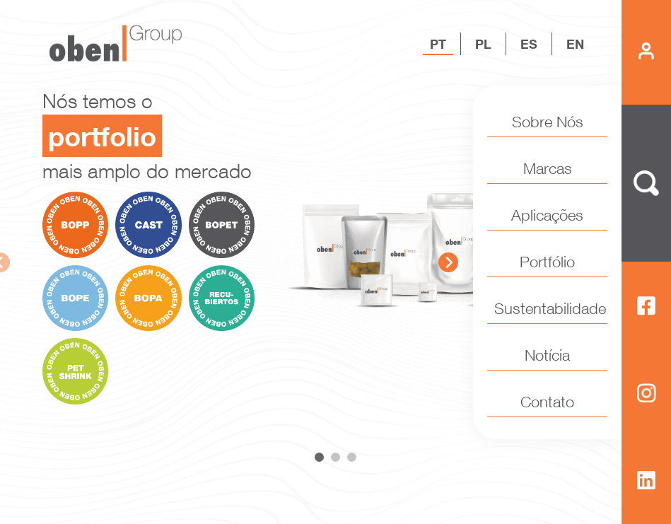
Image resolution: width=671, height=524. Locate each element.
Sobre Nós (547, 121)
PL (483, 44)
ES (528, 44)
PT (438, 44)
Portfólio (547, 261)
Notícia (547, 355)
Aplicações (547, 215)
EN (575, 44)
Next (448, 262)
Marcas (547, 168)
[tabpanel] (335, 246)
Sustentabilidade (547, 308)
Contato (547, 401)
